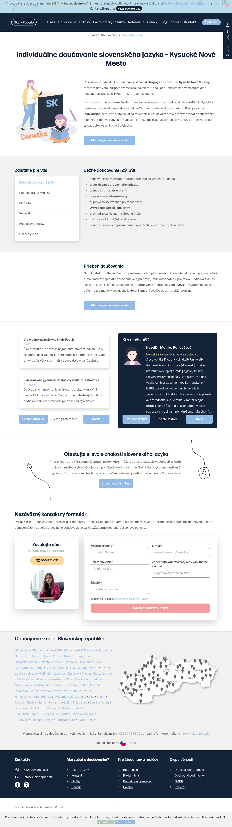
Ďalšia (96, 419)
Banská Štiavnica (84, 650)
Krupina (62, 668)
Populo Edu (211, 22)
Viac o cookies (124, 822)
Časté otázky (102, 22)
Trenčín (78, 708)
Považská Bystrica (27, 691)
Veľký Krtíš (63, 714)
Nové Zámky (23, 685)
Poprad (95, 685)
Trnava (89, 708)
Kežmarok (22, 668)
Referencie (136, 22)
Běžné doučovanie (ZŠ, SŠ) (37, 182)
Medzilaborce (102, 673)
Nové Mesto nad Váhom (91, 679)
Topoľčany (49, 708)
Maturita (25, 203)
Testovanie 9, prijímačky (180, 3)
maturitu (204, 3)
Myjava (40, 679)
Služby (120, 22)
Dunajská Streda (26, 662)
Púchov (74, 691)
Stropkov (21, 708)
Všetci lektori (168, 419)
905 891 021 (47, 560)
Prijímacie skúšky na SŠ (35, 193)
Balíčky (84, 22)
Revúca (87, 691)
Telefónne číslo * (102, 562)
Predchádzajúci (136, 419)
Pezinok (58, 685)
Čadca (57, 656)
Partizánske (42, 685)
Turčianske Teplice (27, 714)
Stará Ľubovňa (99, 702)
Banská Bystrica (59, 650)
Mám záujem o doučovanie (109, 140)
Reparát (24, 213)
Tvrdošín (48, 714)
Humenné (86, 662)
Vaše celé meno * (102, 545)
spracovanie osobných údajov (131, 598)
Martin (86, 673)
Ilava (99, 662)
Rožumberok (64, 696)
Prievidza (60, 691)
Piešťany (71, 685)
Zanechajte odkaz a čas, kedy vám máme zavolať (180, 564)
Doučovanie (67, 22)
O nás (51, 22)
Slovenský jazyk (132, 35)
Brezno (35, 656)
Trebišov (65, 708)
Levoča (20, 673)
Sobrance (54, 702)
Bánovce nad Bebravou (30, 650)
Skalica (31, 702)
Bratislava (21, 656)
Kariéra (175, 22)
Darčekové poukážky (137, 781)
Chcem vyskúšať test (116, 483)
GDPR (179, 781)
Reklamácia (131, 775)
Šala (91, 696)
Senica (19, 702)
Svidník (35, 708)
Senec (101, 696)
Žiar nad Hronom (42, 720)
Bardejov (104, 650)
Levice (105, 668)
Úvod (93, 35)
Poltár (84, 685)
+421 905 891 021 (227, 40)
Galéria (128, 787)
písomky (220, 3)
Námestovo (55, 679)
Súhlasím (105, 822)
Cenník (152, 22)
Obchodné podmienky (190, 775)
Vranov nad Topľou (85, 714)
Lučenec (60, 673)
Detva (68, 656)
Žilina (93, 720)
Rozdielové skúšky (31, 223)
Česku (128, 743)
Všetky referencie (65, 419)
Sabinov (80, 696)
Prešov (46, 691)
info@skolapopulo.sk (195, 733)
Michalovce (25, 679)
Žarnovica (21, 720)
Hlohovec (71, 662)
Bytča (47, 656)
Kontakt (190, 22)
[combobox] (120, 589)
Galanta (44, 662)
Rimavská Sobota (27, 696)
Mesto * (96, 582)
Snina (42, 702)
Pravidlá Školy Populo (189, 769)
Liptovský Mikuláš (39, 673)
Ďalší (199, 419)
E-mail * (157, 545)
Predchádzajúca (33, 419)
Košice (50, 668)
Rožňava (47, 696)
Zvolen (82, 720)
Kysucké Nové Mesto (84, 668)
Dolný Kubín (82, 656)
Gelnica (57, 662)
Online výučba (28, 234)
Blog (163, 22)
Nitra (69, 679)
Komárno (37, 668)
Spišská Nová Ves (75, 702)
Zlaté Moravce (65, 720)
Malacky (74, 673)
